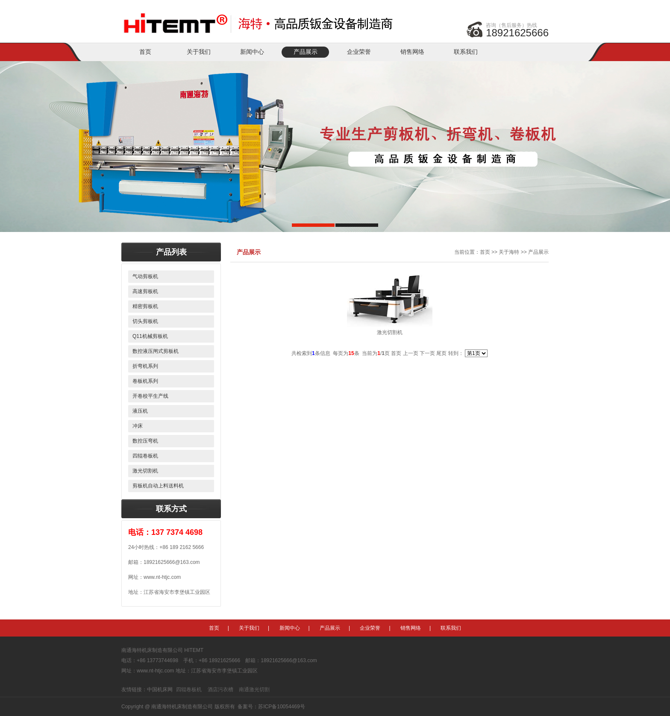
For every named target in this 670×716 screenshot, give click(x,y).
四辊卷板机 (189, 690)
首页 (145, 52)
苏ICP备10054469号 (281, 707)
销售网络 (412, 52)
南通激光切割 (254, 690)
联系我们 (466, 52)
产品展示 (305, 52)
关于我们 (199, 52)
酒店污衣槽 (220, 690)
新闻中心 (252, 52)
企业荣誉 (359, 52)
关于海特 (509, 252)
